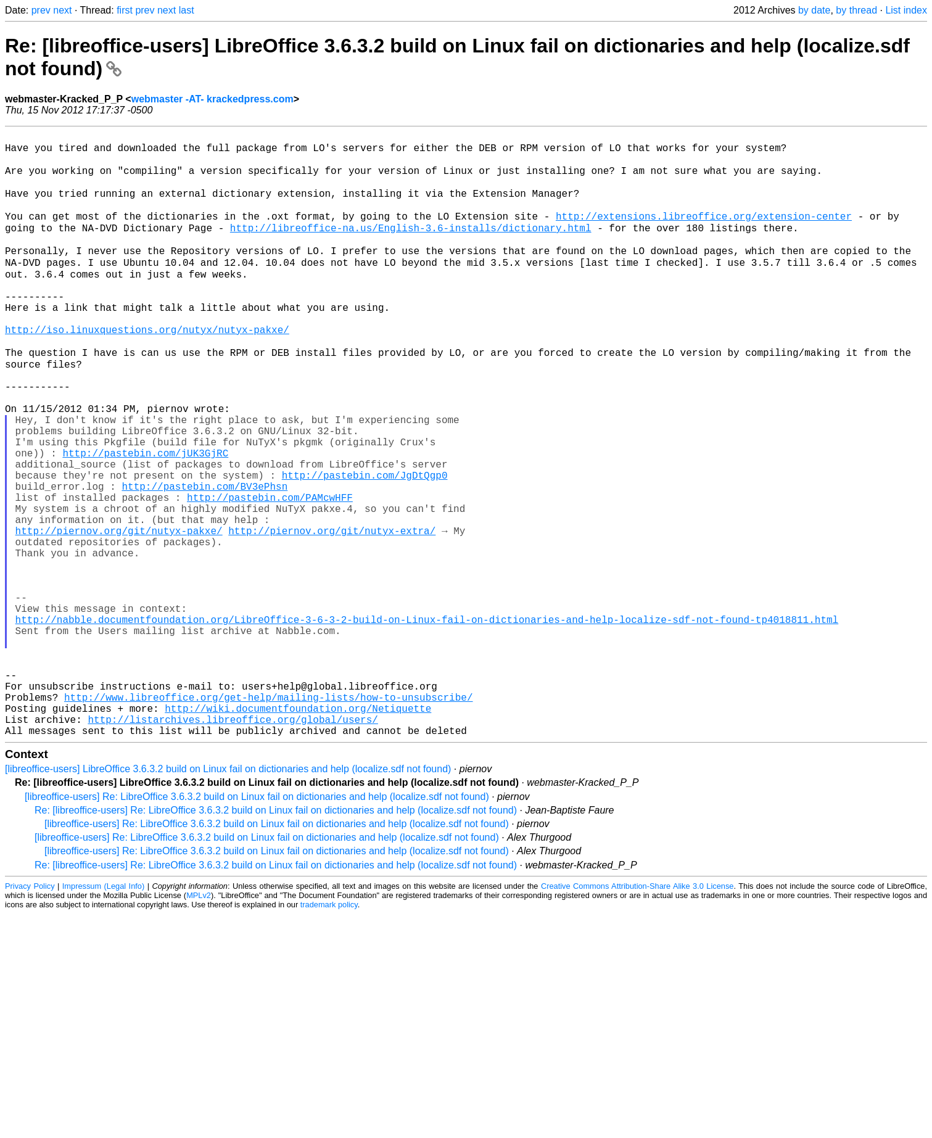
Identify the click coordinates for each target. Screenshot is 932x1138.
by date (814, 10)
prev (41, 10)
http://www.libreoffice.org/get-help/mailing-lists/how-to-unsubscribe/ (268, 816)
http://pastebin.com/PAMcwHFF (270, 572)
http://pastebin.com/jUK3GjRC (145, 518)
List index (906, 10)
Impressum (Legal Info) (103, 1013)
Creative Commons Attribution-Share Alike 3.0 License (637, 1013)
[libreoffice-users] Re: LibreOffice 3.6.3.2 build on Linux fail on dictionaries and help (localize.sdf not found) (257, 923)
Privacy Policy (30, 1013)
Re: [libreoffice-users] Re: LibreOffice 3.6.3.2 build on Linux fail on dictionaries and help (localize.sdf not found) (276, 937)
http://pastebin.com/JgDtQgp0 (365, 545)
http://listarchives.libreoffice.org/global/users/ (232, 844)
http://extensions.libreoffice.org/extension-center (704, 233)
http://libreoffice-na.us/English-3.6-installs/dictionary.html (411, 247)
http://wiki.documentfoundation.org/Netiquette (298, 830)
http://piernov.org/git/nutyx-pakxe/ (119, 613)
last (186, 10)
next (62, 10)
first (125, 10)
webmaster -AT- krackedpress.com (212, 99)
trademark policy (329, 1031)
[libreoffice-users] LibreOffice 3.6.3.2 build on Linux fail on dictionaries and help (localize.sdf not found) (228, 896)
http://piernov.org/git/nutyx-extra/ (331, 613)
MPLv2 (198, 1022)
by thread (856, 10)
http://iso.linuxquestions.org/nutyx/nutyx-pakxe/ (147, 369)
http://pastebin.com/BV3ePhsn (204, 559)
